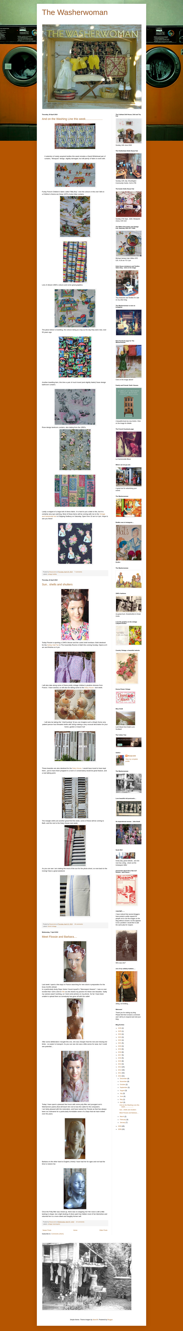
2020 (120, 1046)
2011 (120, 1073)
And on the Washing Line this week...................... (72, 118)
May (121, 1099)
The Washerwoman (75, 12)
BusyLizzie (132, 756)
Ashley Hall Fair (53, 645)
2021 (120, 1043)
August (122, 1090)
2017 (120, 1055)
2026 (120, 1028)
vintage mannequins (54, 1224)
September (124, 1087)
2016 (120, 1058)
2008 (120, 1129)
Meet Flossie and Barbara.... (59, 936)
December (123, 1078)
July (121, 1093)
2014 (120, 1064)
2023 (120, 1037)
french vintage (52, 926)
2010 (120, 1076)
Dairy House (89, 688)
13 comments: (80, 1222)
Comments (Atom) (57, 1234)
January (123, 1122)
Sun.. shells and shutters (57, 584)
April (121, 1102)
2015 (120, 1061)
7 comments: (78, 572)
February (123, 1119)
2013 (120, 1067)
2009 (120, 1126)
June (122, 1096)
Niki (63, 992)
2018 (120, 1052)
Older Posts (103, 1230)
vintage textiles (52, 574)
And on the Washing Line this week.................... (129, 1106)
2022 (120, 1040)
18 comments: (78, 924)
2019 (120, 1049)
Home (75, 1230)
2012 (120, 1070)
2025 (120, 1031)
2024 (120, 1034)
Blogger (110, 1320)
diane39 (95, 1320)
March (122, 1116)
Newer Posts (47, 1230)
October (123, 1084)
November (123, 1081)
